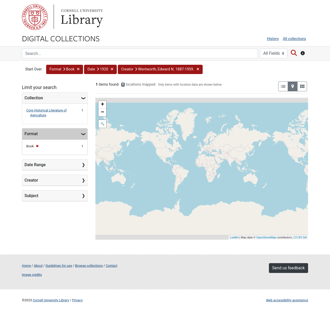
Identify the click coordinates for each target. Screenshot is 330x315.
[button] (64, 69)
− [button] (102, 112)
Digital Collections (61, 38)
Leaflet (234, 237)
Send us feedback (288, 267)
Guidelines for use (59, 266)
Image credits (32, 275)
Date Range (35, 164)
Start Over (33, 69)
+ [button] (102, 105)
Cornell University (35, 17)
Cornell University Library (51, 300)
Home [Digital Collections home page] (26, 266)
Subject (31, 195)
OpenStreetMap (266, 237)
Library (81, 17)
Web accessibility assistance (287, 300)
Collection (33, 97)
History (273, 39)
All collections (294, 39)
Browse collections (89, 266)
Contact (111, 266)
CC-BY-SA (300, 237)
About (38, 266)
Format (31, 133)
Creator (31, 180)
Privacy (77, 300)
